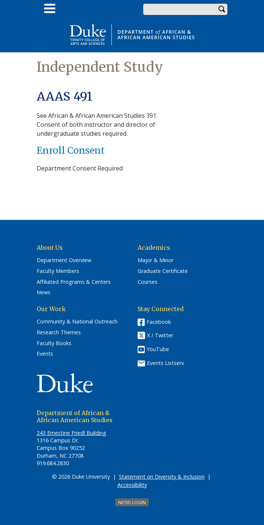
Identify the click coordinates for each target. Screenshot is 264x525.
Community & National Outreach (77, 321)
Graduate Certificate (163, 271)
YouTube (158, 349)
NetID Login (132, 502)
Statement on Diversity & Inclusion (162, 476)
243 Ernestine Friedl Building (71, 432)
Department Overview (64, 260)
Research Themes (59, 332)
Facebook (159, 321)
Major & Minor (156, 260)
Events (45, 353)
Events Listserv (165, 362)
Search (221, 9)
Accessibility (132, 484)
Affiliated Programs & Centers (74, 282)
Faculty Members (58, 271)
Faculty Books (54, 343)
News (43, 292)
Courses (147, 282)
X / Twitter (160, 335)
